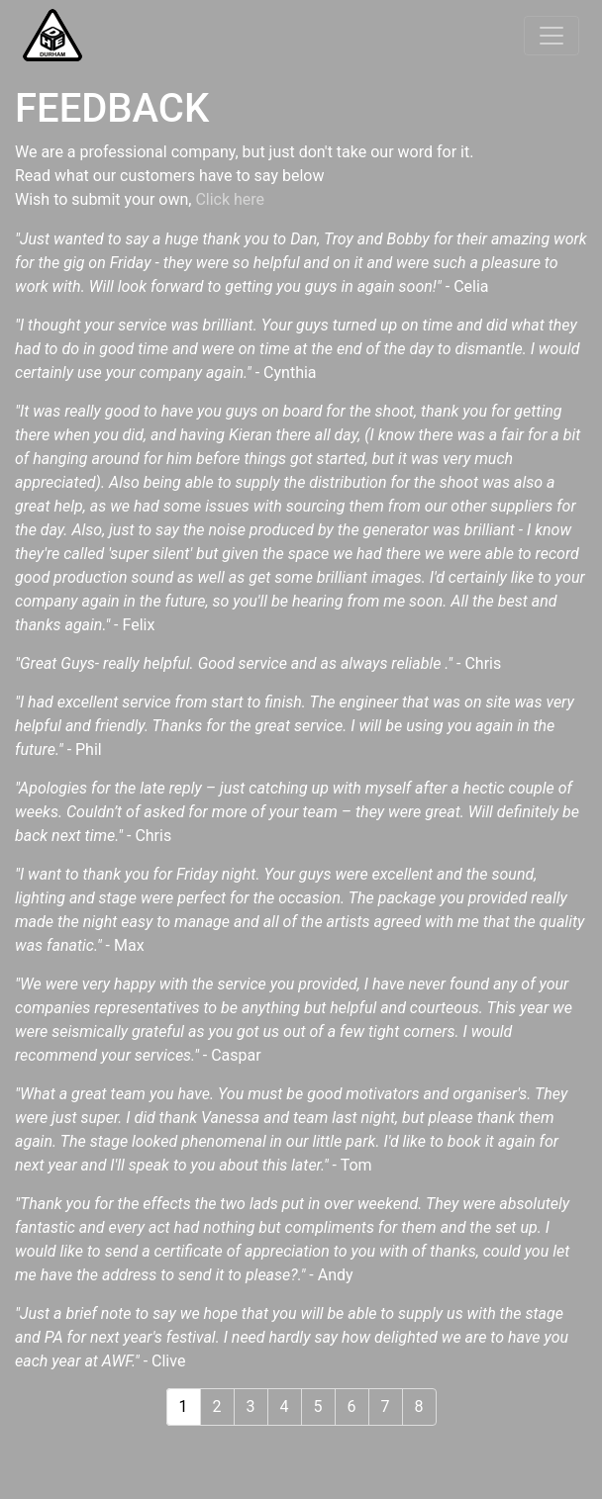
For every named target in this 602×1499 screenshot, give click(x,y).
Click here (229, 199)
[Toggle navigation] (551, 35)
